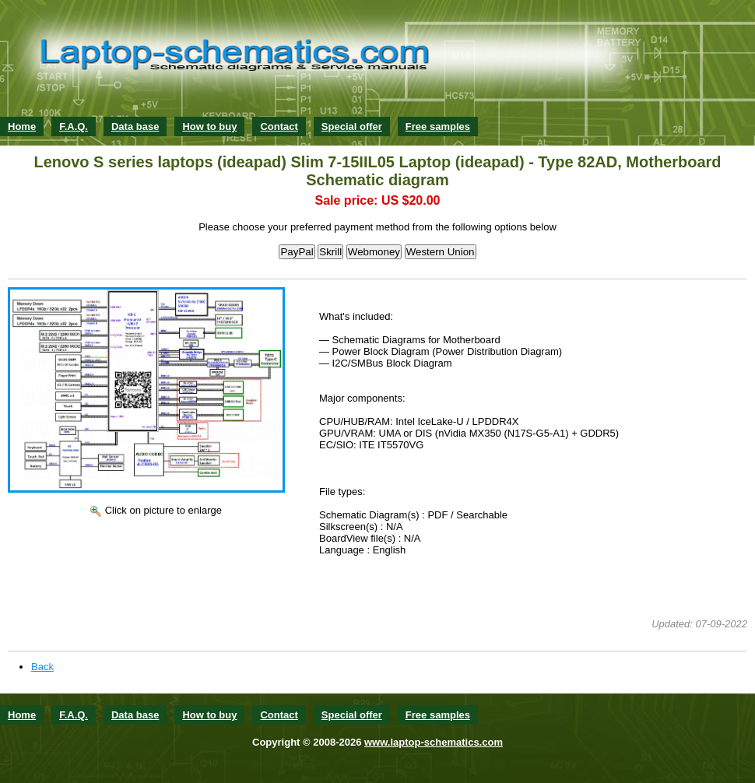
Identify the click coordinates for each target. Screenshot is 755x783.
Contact (278, 126)
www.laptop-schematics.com (433, 742)
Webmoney (374, 252)
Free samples (438, 126)
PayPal (296, 252)
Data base (135, 126)
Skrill (330, 252)
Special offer (351, 126)
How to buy (209, 126)
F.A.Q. (73, 126)
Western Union (440, 252)
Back (42, 666)
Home (22, 126)
